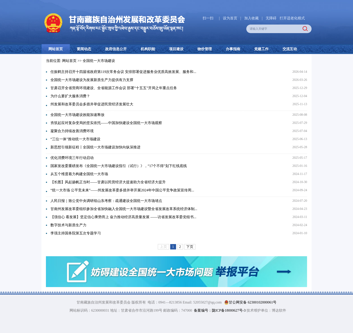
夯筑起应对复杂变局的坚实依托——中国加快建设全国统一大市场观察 (106, 123)
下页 (189, 247)
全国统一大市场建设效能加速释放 (77, 115)
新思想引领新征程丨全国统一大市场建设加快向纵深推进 (95, 147)
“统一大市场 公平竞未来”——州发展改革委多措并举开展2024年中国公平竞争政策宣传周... (122, 190)
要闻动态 (84, 49)
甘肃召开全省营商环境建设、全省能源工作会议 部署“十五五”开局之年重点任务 (113, 88)
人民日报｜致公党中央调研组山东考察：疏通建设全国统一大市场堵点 (106, 201)
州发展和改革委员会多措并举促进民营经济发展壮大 (91, 104)
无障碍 (271, 18)
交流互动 (290, 49)
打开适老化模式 (292, 18)
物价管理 (204, 49)
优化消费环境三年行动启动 (72, 158)
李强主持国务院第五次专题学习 (75, 233)
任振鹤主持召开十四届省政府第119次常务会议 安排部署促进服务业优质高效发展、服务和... (123, 72)
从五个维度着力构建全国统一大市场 (79, 174)
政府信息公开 (116, 49)
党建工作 (261, 49)
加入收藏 (252, 18)
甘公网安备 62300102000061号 (249, 302)
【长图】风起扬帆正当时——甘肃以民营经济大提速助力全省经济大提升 (108, 182)
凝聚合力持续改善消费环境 (72, 131)
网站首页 (55, 49)
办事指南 (233, 49)
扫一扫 (208, 18)
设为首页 (230, 18)
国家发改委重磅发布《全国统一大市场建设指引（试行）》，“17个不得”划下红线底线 (118, 166)
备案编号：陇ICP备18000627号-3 (220, 310)
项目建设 (176, 49)
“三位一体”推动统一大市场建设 (75, 139)
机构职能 (148, 49)
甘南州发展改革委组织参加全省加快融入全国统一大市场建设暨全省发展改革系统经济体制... (123, 209)
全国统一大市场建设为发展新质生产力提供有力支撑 (91, 80)
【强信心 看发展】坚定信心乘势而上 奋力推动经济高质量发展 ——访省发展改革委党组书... (123, 217)
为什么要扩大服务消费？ (70, 96)
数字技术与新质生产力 (68, 225)
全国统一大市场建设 (99, 61)
